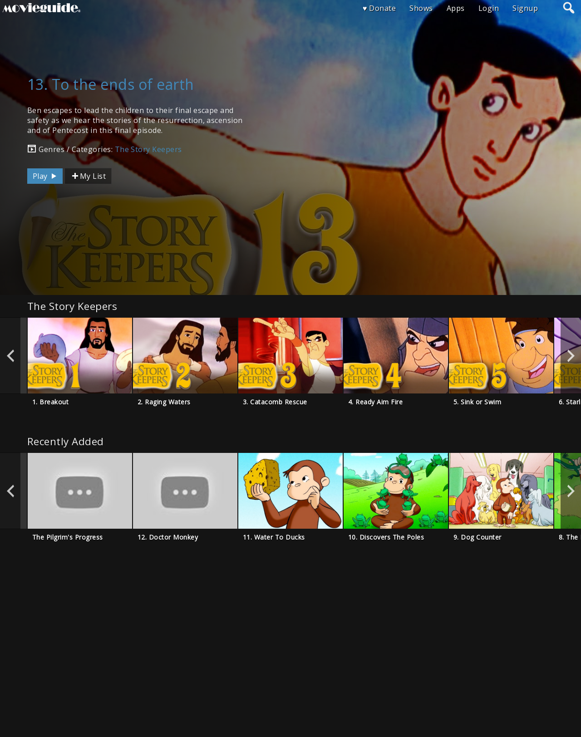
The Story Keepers (148, 149)
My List (88, 176)
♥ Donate (379, 8)
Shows (421, 8)
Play (46, 176)
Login (488, 8)
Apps (456, 8)
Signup (525, 8)
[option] (80, 355)
